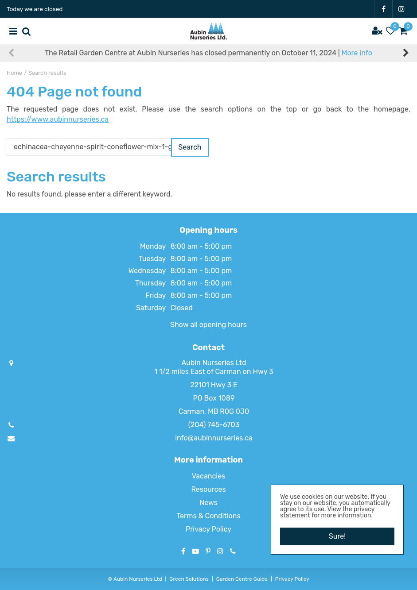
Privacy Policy (208, 529)
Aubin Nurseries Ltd (213, 363)
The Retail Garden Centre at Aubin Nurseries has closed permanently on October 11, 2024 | (208, 53)
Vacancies (209, 476)
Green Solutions (189, 579)
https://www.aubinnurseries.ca (58, 119)
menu (13, 31)
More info (357, 53)
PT (208, 551)
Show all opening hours (208, 324)
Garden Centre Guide (242, 579)
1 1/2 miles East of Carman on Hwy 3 (213, 371)
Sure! (337, 536)
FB (383, 8)
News (208, 502)
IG (401, 8)
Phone (233, 551)
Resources (208, 489)
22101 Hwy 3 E (213, 385)
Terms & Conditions (208, 516)
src (26, 31)
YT (195, 551)
